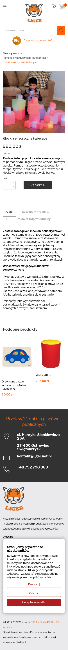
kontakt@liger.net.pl (34, 456)
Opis (9, 211)
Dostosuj (34, 584)
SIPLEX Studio (39, 622)
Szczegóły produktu (35, 211)
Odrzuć (34, 593)
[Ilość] (7, 185)
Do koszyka (38, 184)
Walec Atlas (43, 375)
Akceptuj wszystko (33, 602)
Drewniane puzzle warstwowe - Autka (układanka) (14, 385)
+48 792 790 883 (32, 467)
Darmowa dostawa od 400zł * (40, 40)
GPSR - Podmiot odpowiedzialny (28, 219)
